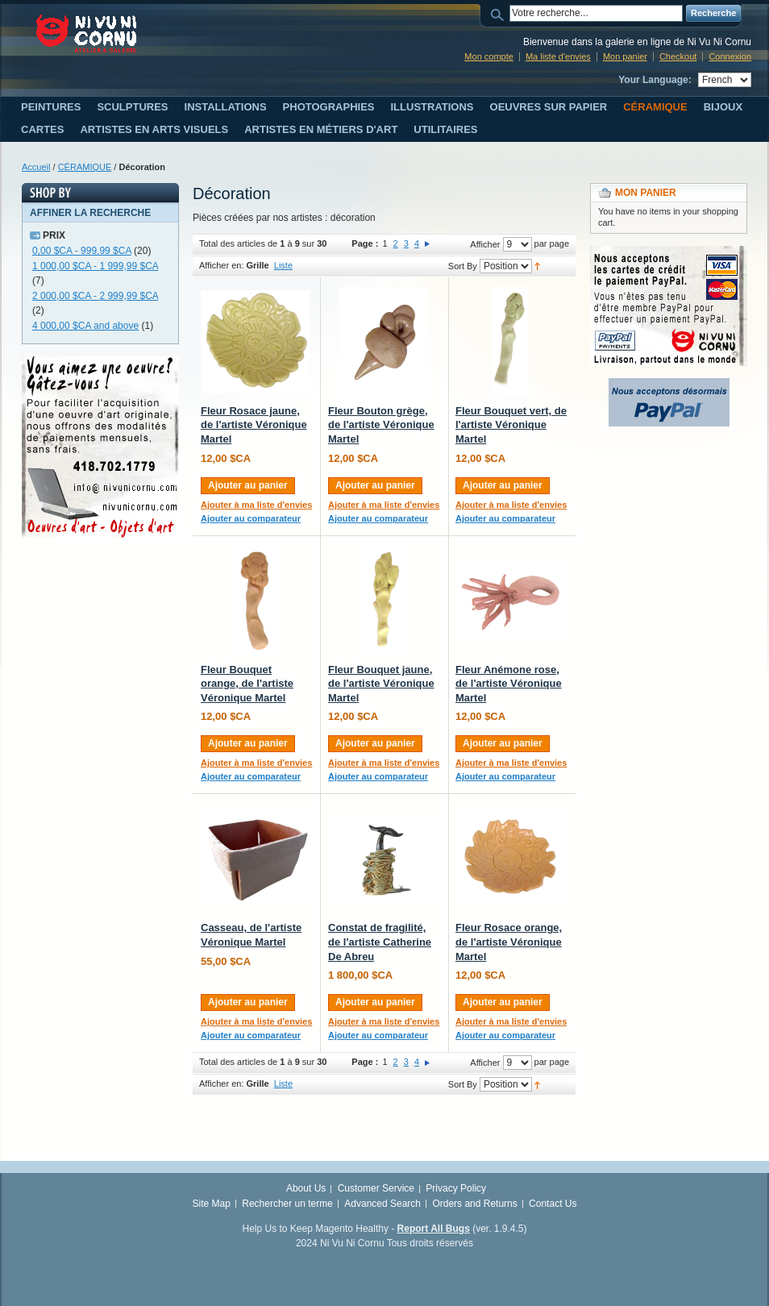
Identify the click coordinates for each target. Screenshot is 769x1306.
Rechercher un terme (287, 1203)
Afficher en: (221, 265)
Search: (499, 13)
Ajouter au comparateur (251, 518)
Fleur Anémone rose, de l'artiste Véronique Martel (508, 683)
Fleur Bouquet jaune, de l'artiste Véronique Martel (381, 683)
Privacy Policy (456, 1188)
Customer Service (376, 1188)
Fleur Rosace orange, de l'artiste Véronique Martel (508, 941)
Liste (283, 265)
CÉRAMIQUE (85, 167)
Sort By (462, 266)
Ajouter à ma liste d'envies (256, 505)
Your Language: (654, 79)
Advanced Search (382, 1203)
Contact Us (552, 1203)
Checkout (677, 56)
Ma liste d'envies (558, 56)
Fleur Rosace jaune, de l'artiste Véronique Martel (254, 425)
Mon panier (625, 56)
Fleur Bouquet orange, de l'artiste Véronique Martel (247, 683)
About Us (306, 1188)
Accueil (36, 167)
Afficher (485, 244)
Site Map (212, 1203)
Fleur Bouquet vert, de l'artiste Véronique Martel (511, 425)
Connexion (730, 56)
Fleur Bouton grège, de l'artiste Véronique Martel (381, 425)
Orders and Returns (474, 1203)
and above (85, 325)
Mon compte (488, 56)
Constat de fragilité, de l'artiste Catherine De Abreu (379, 941)
